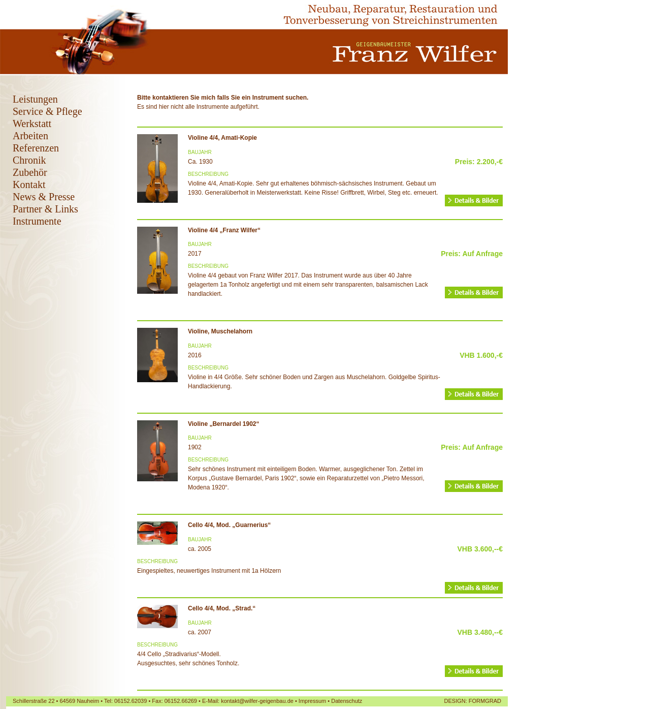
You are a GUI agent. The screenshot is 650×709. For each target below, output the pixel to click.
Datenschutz (346, 701)
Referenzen (36, 147)
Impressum (312, 701)
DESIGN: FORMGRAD (472, 701)
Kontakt (29, 184)
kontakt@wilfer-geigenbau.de (257, 701)
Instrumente (37, 221)
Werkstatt (32, 123)
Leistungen (35, 99)
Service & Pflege (47, 111)
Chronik (29, 160)
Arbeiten (30, 135)
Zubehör (30, 172)
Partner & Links (45, 208)
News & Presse (44, 196)
